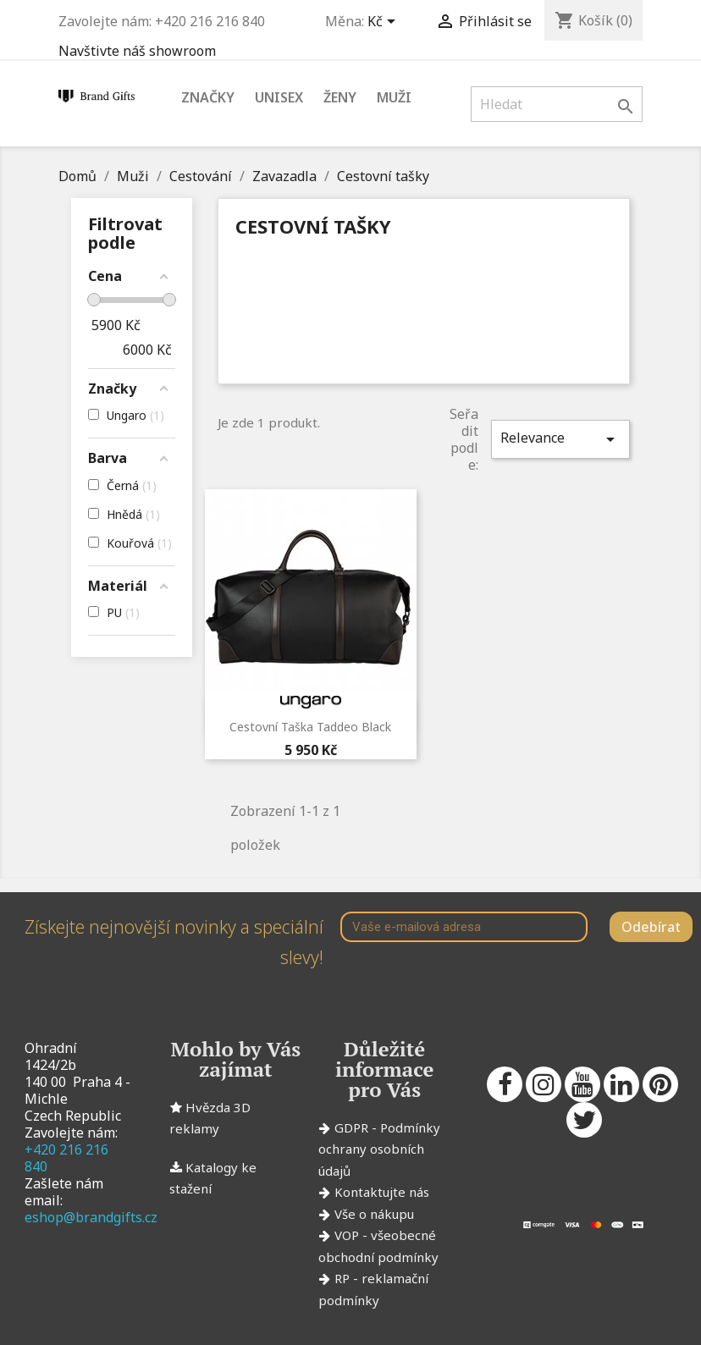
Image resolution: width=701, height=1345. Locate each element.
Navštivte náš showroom (137, 50)
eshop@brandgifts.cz (91, 1217)
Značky (208, 97)
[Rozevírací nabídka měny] (384, 23)
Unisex (279, 97)
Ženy (339, 97)
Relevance (560, 438)
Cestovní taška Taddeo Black (310, 727)
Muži (394, 97)
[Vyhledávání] (557, 104)
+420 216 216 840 (66, 1158)
